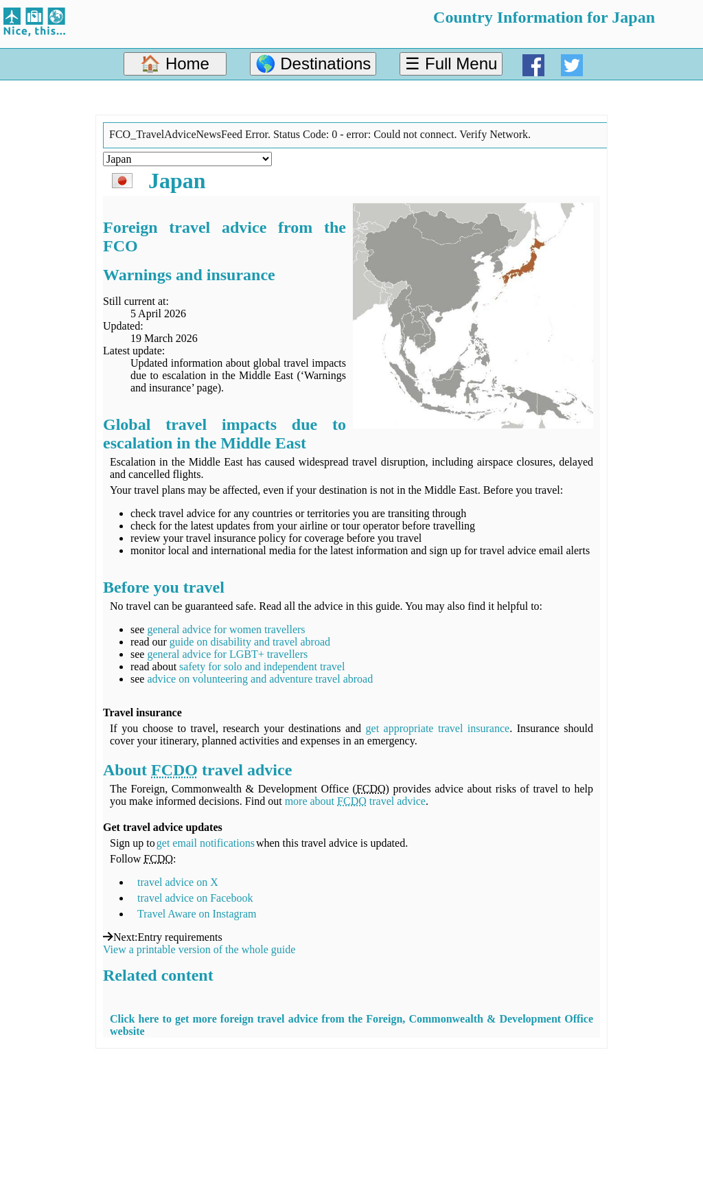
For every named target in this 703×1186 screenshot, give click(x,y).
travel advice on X (177, 882)
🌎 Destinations (313, 63)
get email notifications (206, 843)
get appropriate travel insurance (438, 728)
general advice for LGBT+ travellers (227, 654)
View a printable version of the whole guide (199, 949)
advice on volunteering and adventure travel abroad (260, 679)
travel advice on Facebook (195, 898)
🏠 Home (174, 63)
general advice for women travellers (226, 629)
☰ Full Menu (451, 63)
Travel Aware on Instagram (196, 914)
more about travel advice (355, 801)
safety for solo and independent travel (262, 666)
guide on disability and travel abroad (250, 642)
